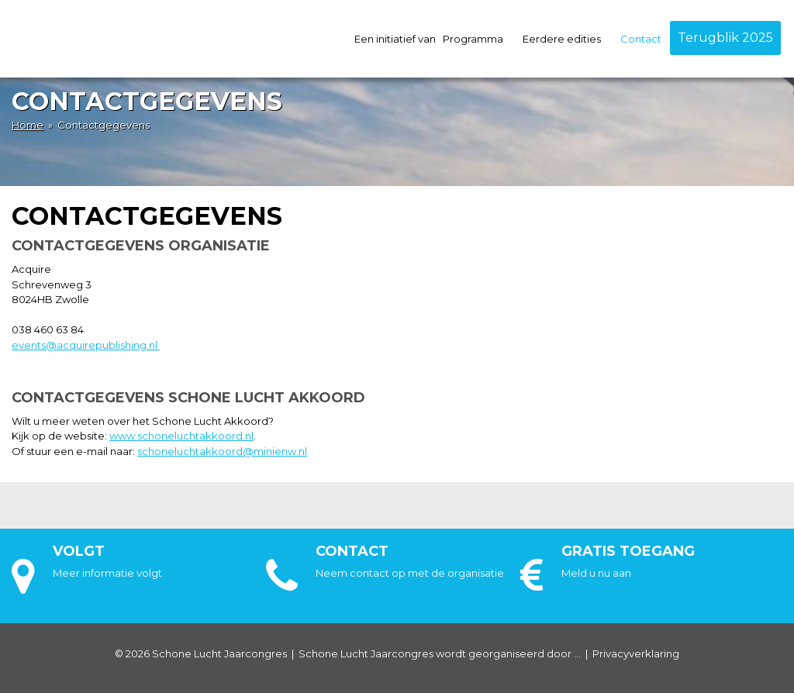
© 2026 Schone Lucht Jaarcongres (201, 653)
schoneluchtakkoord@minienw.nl (222, 451)
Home (27, 125)
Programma (479, 39)
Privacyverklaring (635, 653)
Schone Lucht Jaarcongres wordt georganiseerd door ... (440, 653)
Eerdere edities (568, 39)
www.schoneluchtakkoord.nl (181, 435)
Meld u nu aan (596, 573)
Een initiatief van (395, 39)
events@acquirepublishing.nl (86, 345)
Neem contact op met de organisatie (410, 573)
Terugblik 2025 (725, 37)
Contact (640, 39)
